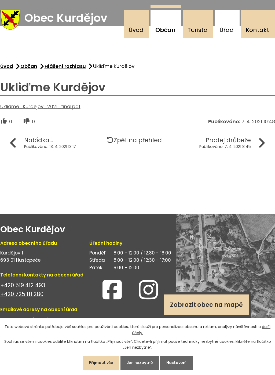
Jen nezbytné (140, 362)
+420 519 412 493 (22, 285)
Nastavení (176, 362)
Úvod (136, 30)
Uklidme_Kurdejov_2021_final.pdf (40, 106)
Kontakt (257, 30)
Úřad (226, 30)
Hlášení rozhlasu (65, 66)
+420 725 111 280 (21, 294)
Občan (165, 30)
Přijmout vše (101, 362)
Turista (198, 30)
